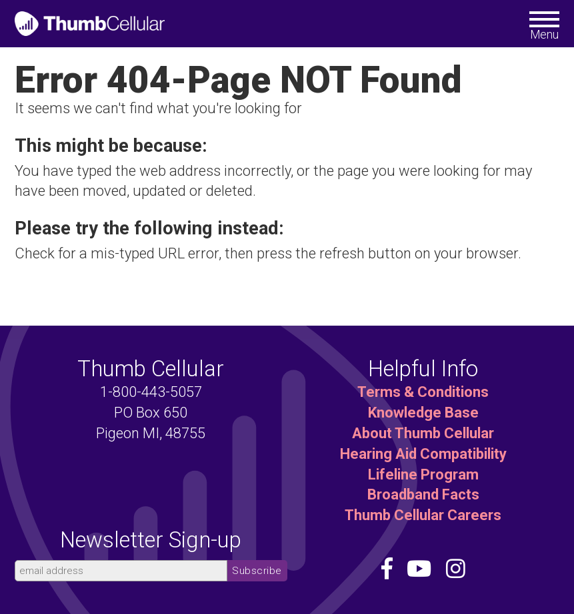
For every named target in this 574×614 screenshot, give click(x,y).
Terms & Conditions (423, 392)
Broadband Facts (423, 494)
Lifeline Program (423, 474)
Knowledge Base (423, 412)
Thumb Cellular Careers (423, 515)
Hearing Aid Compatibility (423, 454)
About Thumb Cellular (423, 433)
